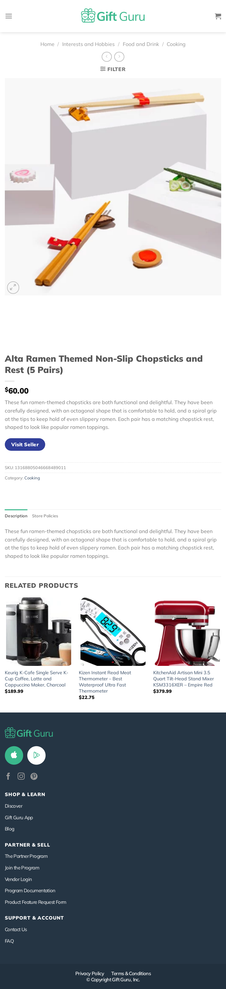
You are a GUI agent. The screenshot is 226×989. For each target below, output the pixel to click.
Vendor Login (18, 879)
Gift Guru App (19, 817)
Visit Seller (25, 444)
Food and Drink (141, 44)
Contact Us (16, 929)
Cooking (176, 44)
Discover (13, 806)
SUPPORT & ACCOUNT (34, 918)
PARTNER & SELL (27, 845)
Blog (9, 829)
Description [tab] (16, 515)
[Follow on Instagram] (21, 777)
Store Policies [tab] (45, 515)
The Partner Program (26, 856)
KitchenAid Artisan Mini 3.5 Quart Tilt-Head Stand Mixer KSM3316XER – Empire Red (183, 678)
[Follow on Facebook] (8, 777)
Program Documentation (30, 890)
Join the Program (22, 868)
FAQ (9, 941)
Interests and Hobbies (88, 44)
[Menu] (9, 16)
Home (47, 44)
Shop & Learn (25, 794)
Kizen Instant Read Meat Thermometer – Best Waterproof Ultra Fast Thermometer (105, 682)
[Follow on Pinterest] (34, 777)
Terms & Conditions (131, 973)
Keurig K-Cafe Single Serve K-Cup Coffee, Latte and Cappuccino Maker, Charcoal (36, 678)
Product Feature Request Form (35, 902)
